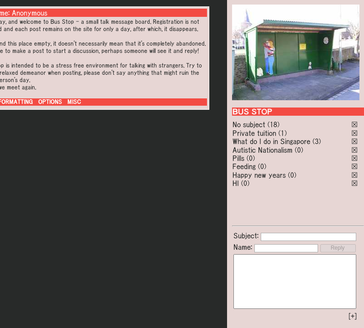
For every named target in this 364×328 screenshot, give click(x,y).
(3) (317, 141)
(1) (282, 133)
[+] (353, 316)
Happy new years (259, 175)
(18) (273, 124)
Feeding (244, 166)
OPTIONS (50, 102)
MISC (74, 102)
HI (236, 183)
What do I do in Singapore (271, 141)
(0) (299, 150)
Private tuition (254, 133)
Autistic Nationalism (263, 150)
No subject (250, 124)
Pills (238, 158)
